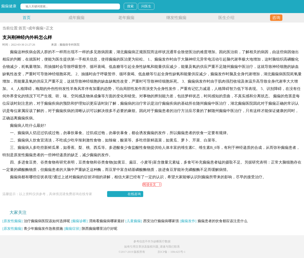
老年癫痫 (126, 17)
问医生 (146, 6)
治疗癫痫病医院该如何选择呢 (36, 221)
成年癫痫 (76, 17)
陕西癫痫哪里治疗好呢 (90, 228)
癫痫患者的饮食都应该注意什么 (213, 221)
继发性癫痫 (176, 17)
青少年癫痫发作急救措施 (32, 228)
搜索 (130, 6)
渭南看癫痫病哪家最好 (97, 221)
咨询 (276, 17)
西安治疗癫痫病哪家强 (152, 221)
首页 (27, 17)
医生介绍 (226, 17)
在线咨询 (134, 194)
